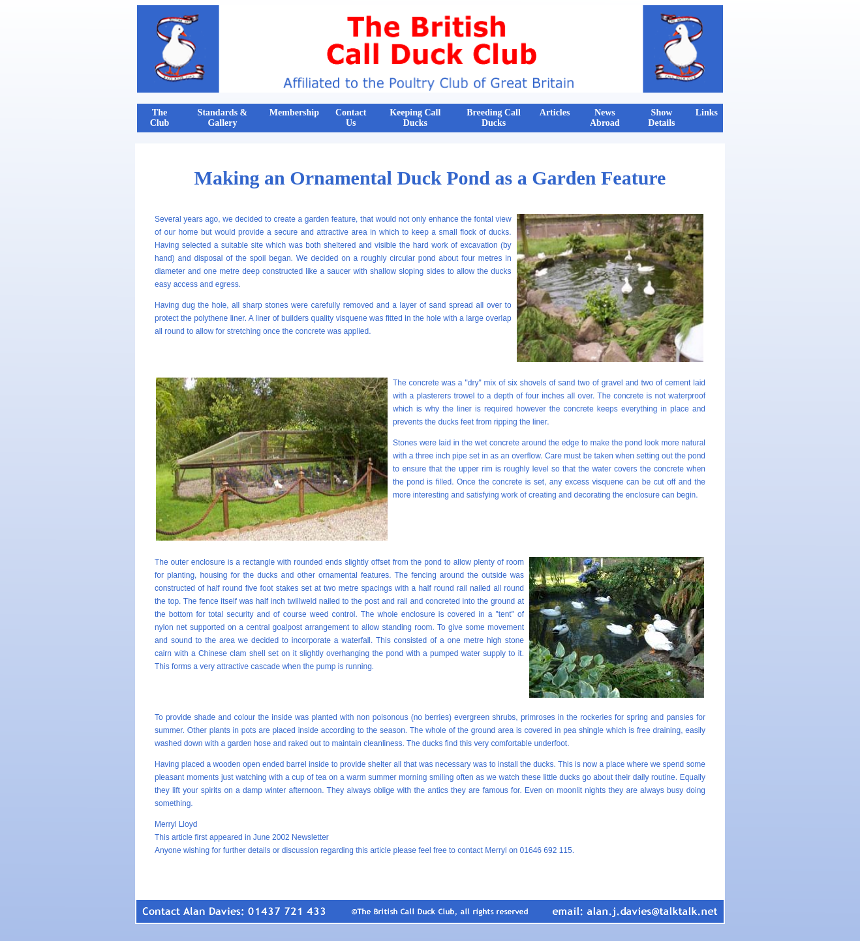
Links (707, 112)
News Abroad (605, 118)
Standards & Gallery (223, 118)
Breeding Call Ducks (494, 118)
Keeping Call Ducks (415, 118)
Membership (294, 112)
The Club (160, 118)
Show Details (661, 118)
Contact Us (350, 118)
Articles (555, 112)
